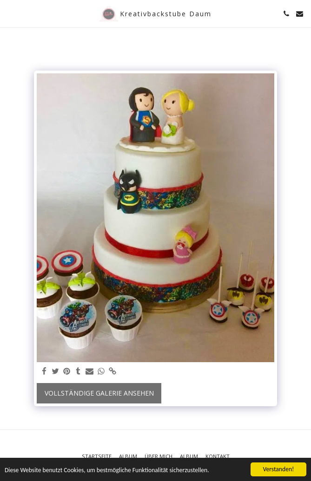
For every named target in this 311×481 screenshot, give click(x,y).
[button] (10, 13)
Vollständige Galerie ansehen (99, 393)
